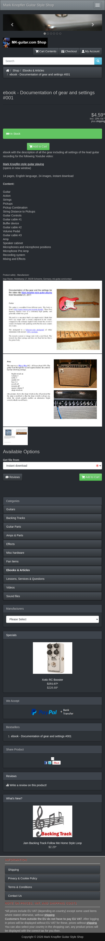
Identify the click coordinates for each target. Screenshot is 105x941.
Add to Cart (38, 146)
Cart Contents (45, 51)
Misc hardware (15, 552)
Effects (10, 544)
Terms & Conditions (20, 887)
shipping (100, 121)
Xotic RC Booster (52, 679)
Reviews (13, 477)
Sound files (13, 596)
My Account (90, 51)
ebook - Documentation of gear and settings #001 (40, 74)
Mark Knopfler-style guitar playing (23, 164)
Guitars (10, 509)
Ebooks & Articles (33, 70)
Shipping (13, 869)
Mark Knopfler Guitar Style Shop (28, 5)
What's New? (14, 798)
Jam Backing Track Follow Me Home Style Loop (52, 843)
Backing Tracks (15, 518)
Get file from (11, 460)
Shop (16, 70)
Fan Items (12, 561)
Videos (10, 587)
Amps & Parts (14, 535)
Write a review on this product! (28, 785)
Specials (11, 635)
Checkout (69, 51)
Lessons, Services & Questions (25, 578)
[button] (10, 22)
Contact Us (15, 895)
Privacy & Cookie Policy (22, 878)
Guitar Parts (13, 526)
